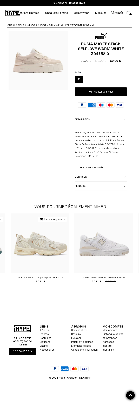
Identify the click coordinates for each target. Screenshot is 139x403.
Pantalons (45, 338)
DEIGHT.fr (84, 377)
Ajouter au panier (101, 92)
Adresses (108, 342)
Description (82, 119)
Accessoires (47, 350)
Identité (107, 346)
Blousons (45, 342)
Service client (79, 330)
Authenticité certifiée (89, 167)
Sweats (44, 334)
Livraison (81, 177)
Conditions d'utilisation (84, 350)
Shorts (44, 346)
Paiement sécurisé (82, 342)
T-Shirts (44, 330)
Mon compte (110, 330)
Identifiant (108, 350)
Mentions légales (81, 346)
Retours (80, 186)
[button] (22, 351)
